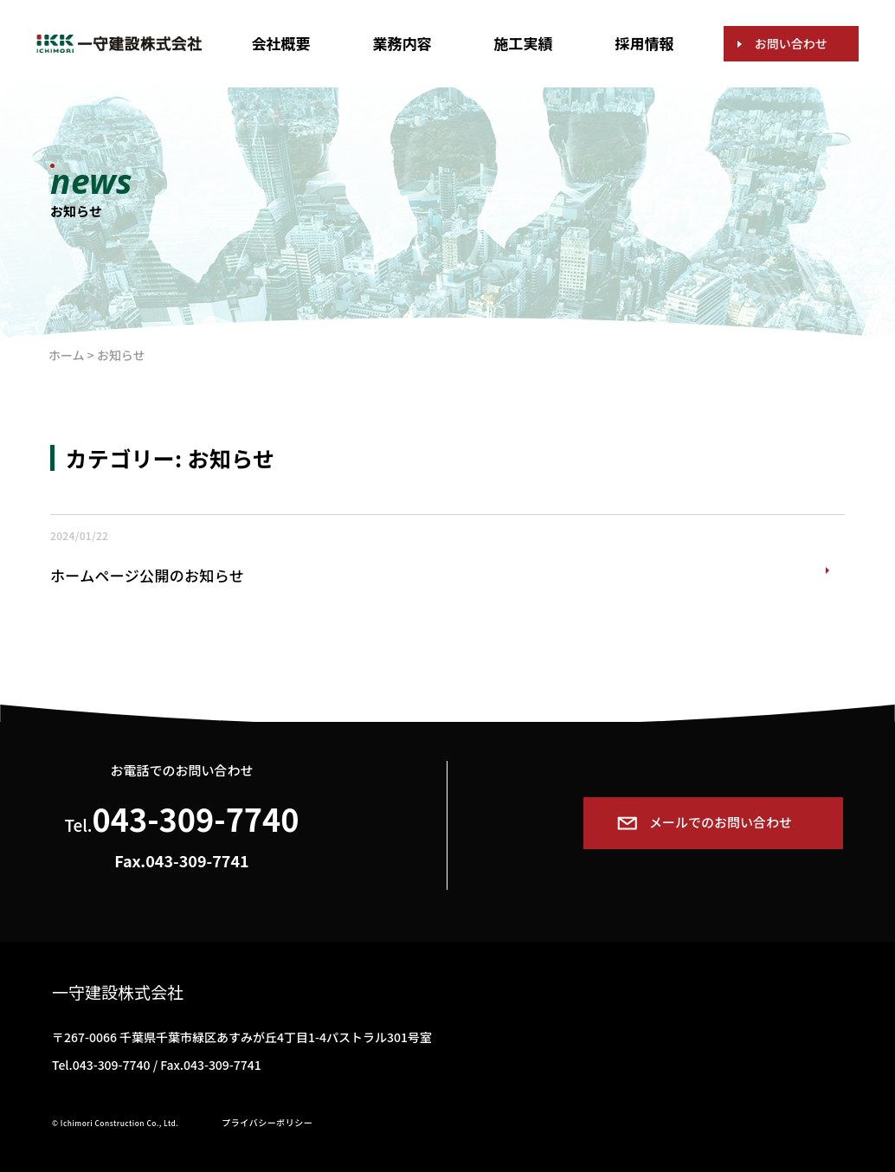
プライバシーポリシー (267, 1122)
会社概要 (280, 43)
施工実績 (523, 43)
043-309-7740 (196, 817)
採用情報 (644, 43)
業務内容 (401, 43)
